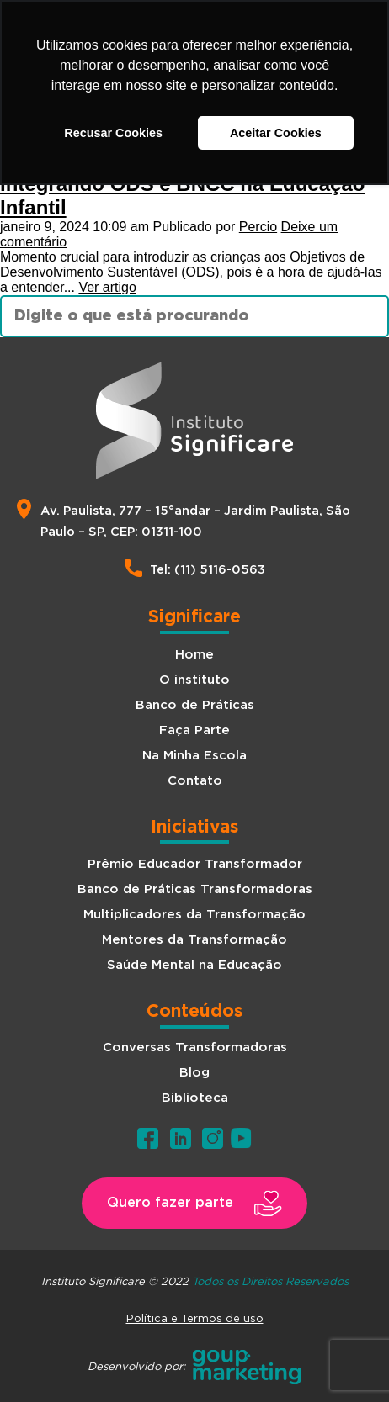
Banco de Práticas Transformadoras (194, 889)
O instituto (194, 680)
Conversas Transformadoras (195, 1047)
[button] (194, 1203)
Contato (195, 781)
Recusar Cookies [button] (113, 133)
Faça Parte (194, 730)
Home (194, 654)
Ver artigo (107, 287)
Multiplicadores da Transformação (194, 914)
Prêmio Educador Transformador (195, 864)
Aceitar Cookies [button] (276, 133)
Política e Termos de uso (195, 1318)
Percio (258, 227)
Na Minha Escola (194, 755)
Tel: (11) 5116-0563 (207, 569)
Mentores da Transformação (194, 940)
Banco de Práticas (195, 705)
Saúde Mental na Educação (194, 965)
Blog (194, 1072)
